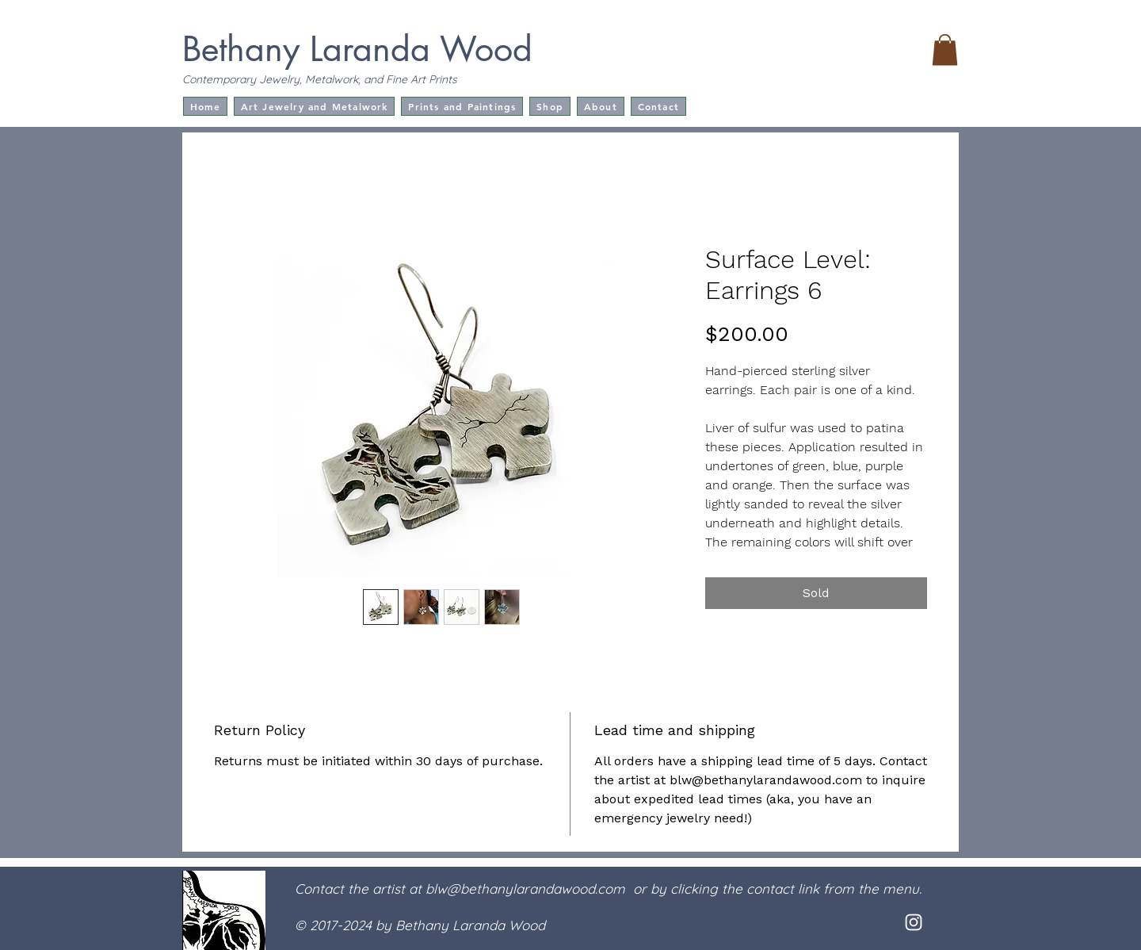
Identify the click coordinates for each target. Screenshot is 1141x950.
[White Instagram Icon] (913, 922)
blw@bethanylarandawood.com (525, 888)
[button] (945, 49)
